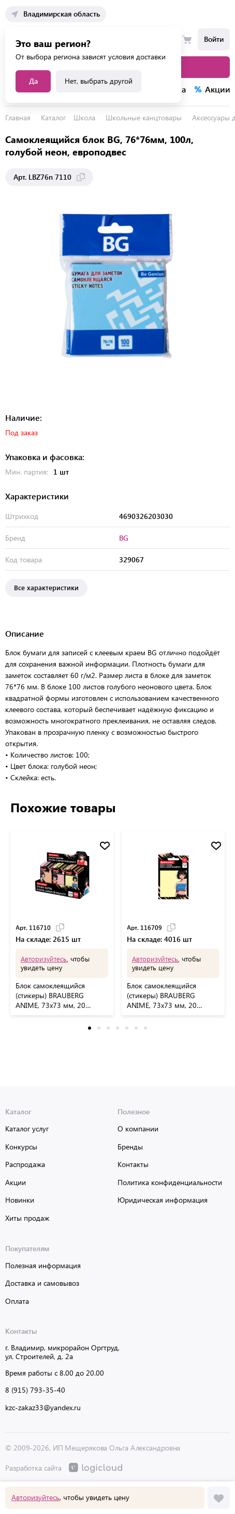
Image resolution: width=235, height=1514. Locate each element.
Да (33, 81)
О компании (138, 1128)
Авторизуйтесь (35, 1497)
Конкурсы (21, 1147)
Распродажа (25, 1164)
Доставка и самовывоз (42, 1283)
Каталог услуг (27, 1128)
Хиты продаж (27, 1218)
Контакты (133, 1164)
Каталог (53, 117)
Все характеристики (46, 587)
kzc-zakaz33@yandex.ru (43, 1407)
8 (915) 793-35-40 (35, 1390)
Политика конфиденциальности (170, 1182)
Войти (214, 39)
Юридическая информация (163, 1200)
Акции (15, 1182)
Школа (84, 117)
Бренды (130, 1147)
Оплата (17, 1301)
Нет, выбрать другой (99, 81)
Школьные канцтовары (144, 117)
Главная (18, 117)
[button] (89, 1028)
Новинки (19, 1200)
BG (123, 538)
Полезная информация (43, 1265)
